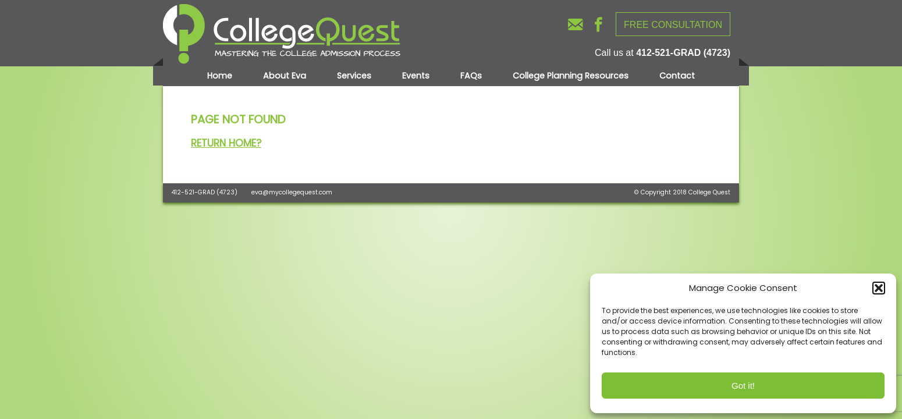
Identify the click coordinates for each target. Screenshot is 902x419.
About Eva (284, 75)
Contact (677, 75)
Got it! (743, 385)
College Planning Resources (570, 75)
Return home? (226, 143)
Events (415, 75)
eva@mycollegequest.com (291, 192)
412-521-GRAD (193, 192)
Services (354, 75)
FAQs (471, 75)
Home (219, 75)
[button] (879, 288)
